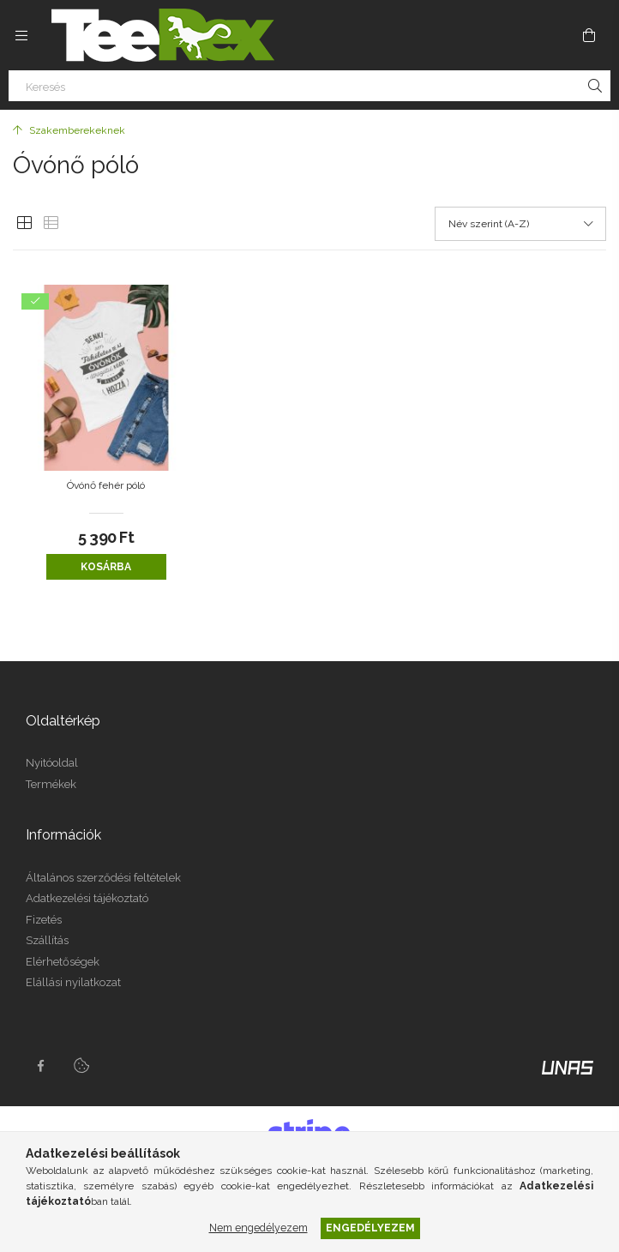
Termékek (51, 784)
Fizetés (44, 919)
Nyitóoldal (52, 762)
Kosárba (106, 567)
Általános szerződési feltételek (103, 877)
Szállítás (47, 940)
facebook (40, 1065)
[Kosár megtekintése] (589, 35)
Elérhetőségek (62, 961)
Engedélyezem (370, 1227)
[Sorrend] (520, 224)
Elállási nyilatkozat (73, 982)
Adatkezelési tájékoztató (87, 898)
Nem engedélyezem (258, 1227)
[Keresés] (309, 85)
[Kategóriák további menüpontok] (21, 35)
